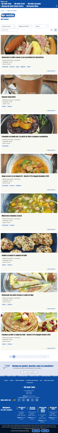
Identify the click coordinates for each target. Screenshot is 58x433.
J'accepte (45, 430)
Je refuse (36, 430)
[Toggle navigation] (56, 6)
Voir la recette (51, 71)
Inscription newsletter (29, 372)
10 (44, 356)
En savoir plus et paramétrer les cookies (20, 430)
